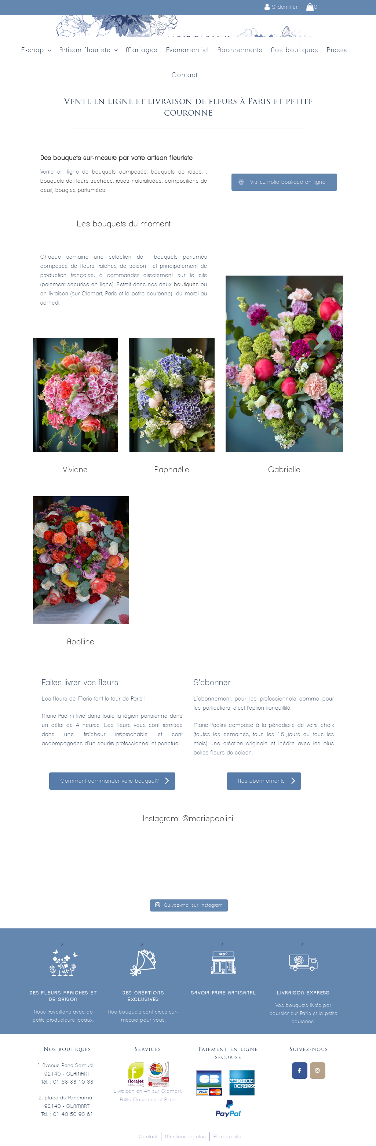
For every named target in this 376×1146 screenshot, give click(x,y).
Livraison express (303, 993)
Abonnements (240, 50)
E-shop (37, 50)
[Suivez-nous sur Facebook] (299, 1070)
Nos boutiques (294, 50)
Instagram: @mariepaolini (188, 819)
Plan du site (227, 1136)
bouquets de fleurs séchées (76, 181)
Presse (337, 50)
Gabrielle (284, 470)
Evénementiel (187, 50)
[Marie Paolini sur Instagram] (317, 1070)
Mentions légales (185, 1136)
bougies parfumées (80, 190)
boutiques (186, 284)
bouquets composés (119, 172)
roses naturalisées (138, 181)
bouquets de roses (176, 172)
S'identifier (281, 7)
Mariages (142, 50)
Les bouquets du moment (124, 224)
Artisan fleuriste (89, 50)
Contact (185, 75)
